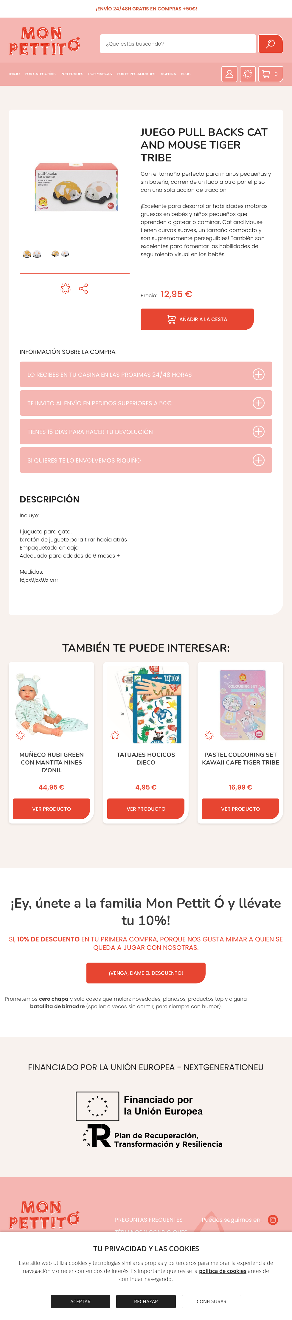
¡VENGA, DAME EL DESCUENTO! (146, 973)
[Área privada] (229, 74)
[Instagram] (273, 1220)
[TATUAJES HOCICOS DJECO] (146, 743)
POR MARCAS (100, 73)
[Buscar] (270, 43)
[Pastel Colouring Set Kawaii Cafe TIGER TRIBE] (240, 743)
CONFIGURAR (211, 1301)
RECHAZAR (146, 1301)
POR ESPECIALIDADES (136, 73)
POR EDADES (71, 73)
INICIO (14, 73)
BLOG (186, 73)
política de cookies (222, 1270)
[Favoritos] (248, 74)
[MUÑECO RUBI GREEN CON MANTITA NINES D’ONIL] (51, 743)
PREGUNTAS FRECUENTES (149, 1220)
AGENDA (168, 73)
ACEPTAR (80, 1301)
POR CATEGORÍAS (40, 73)
